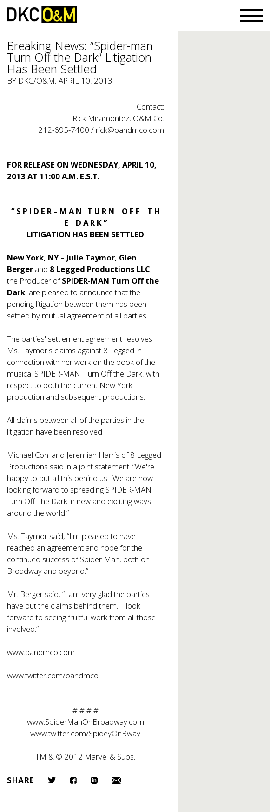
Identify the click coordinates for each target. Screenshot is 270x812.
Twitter (52, 780)
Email (116, 780)
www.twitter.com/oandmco (53, 675)
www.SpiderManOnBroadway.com (85, 721)
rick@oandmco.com (130, 129)
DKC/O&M (42, 14)
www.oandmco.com (41, 652)
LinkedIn (94, 780)
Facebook (73, 780)
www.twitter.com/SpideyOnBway (85, 733)
